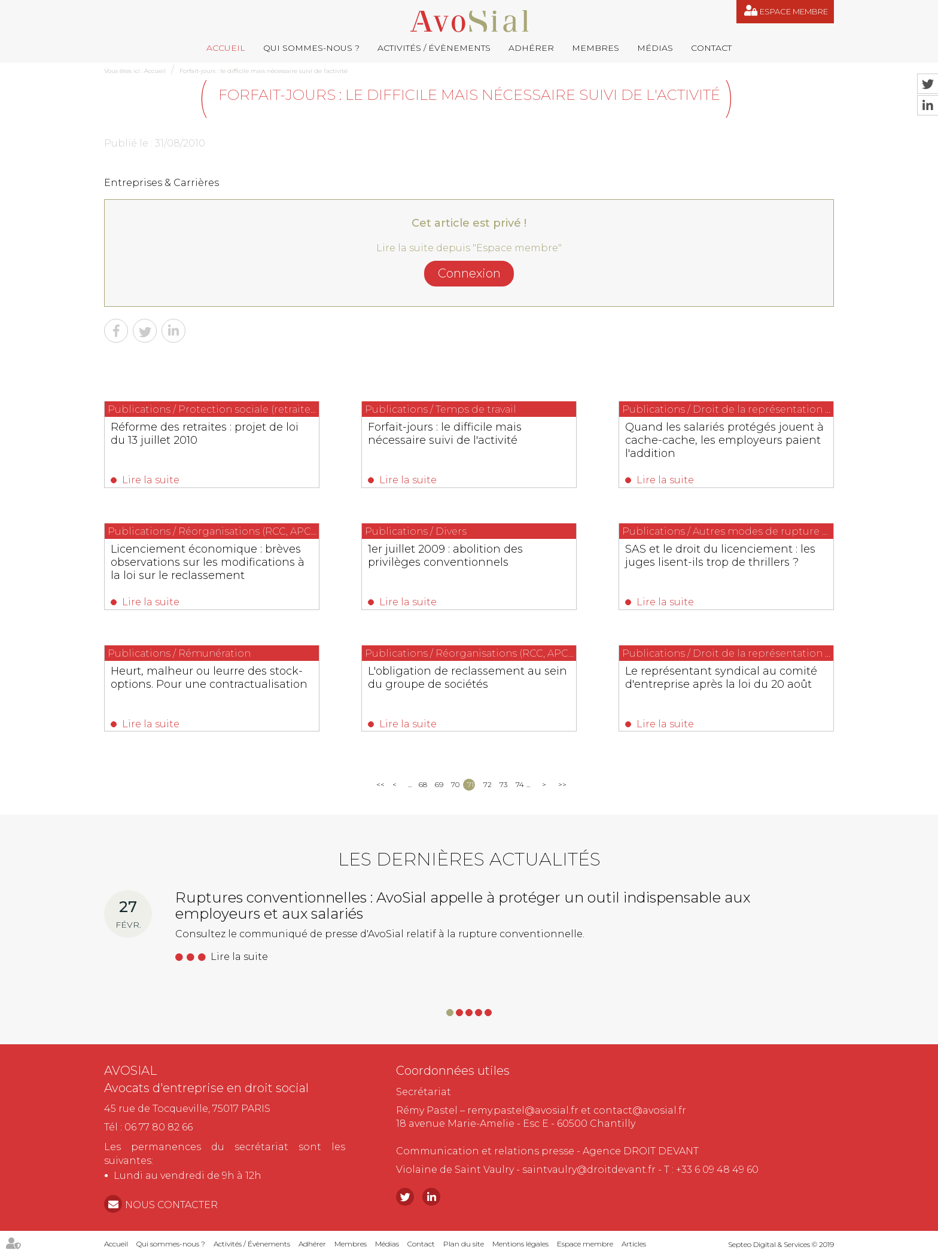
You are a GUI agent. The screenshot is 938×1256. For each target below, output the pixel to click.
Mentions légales (520, 1243)
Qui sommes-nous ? (311, 47)
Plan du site (463, 1243)
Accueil (225, 47)
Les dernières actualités (469, 859)
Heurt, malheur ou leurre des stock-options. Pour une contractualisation (209, 677)
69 (439, 784)
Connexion (469, 273)
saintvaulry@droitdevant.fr (589, 1169)
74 (519, 784)
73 (503, 784)
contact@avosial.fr (639, 1110)
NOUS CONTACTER (171, 1205)
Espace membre (794, 11)
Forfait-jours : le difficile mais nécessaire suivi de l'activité (263, 71)
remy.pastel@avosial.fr (522, 1110)
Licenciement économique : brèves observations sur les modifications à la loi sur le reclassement (207, 562)
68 (423, 784)
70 (455, 784)
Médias (655, 47)
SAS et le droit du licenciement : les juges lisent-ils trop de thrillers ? (720, 555)
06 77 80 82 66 (158, 1127)
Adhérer (531, 47)
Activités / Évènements (434, 47)
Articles (634, 1243)
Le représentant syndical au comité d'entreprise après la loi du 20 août (721, 677)
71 (470, 784)
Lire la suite (150, 480)
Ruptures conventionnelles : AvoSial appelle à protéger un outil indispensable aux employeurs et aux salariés (462, 905)
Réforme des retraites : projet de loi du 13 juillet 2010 (205, 433)
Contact (711, 47)
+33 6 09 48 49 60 (717, 1169)
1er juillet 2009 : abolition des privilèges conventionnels (445, 555)
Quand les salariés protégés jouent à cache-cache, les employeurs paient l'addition (724, 440)
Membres (595, 47)
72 (487, 784)
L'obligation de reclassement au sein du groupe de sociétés (467, 677)
